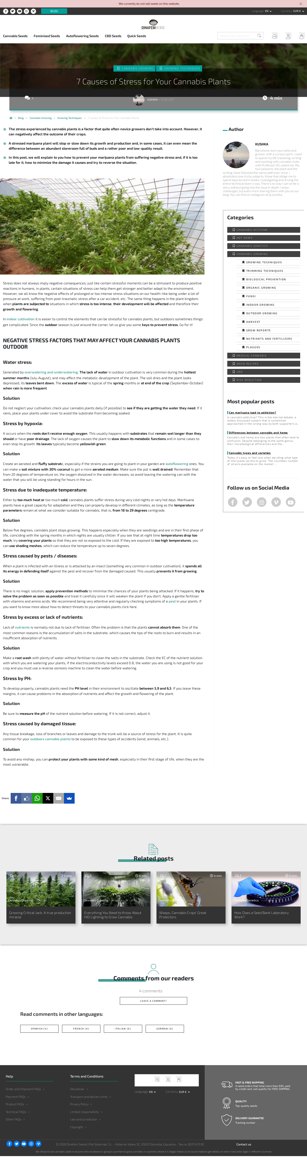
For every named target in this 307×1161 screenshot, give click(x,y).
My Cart (300, 36)
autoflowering (177, 464)
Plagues (253, 347)
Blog (54, 11)
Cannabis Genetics (252, 245)
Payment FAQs (16, 1101)
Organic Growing (261, 287)
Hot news (245, 237)
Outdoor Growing (262, 313)
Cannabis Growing (138, 68)
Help (272, 36)
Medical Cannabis (252, 355)
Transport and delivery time (88, 1101)
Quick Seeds (136, 36)
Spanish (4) (39, 1033)
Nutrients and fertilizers (269, 338)
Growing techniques (182, 68)
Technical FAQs (16, 1117)
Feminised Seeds (47, 36)
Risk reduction (249, 380)
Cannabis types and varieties (250, 453)
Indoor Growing (260, 304)
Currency (286, 11)
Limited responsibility (84, 1117)
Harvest (253, 321)
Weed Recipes (248, 363)
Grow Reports (258, 330)
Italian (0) (123, 1033)
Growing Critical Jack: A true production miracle (35, 915)
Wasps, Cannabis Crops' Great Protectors (187, 915)
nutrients (22, 627)
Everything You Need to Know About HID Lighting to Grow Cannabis (111, 917)
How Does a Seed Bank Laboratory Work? (255, 915)
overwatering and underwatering (51, 372)
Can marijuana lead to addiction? (252, 412)
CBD (240, 371)
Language (258, 11)
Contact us (243, 1149)
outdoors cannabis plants (50, 739)
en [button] (267, 11)
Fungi (251, 296)
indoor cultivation (21, 319)
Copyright (76, 1132)
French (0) (81, 1033)
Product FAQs (15, 1109)
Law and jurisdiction (83, 1124)
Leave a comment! (153, 1005)
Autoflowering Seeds (82, 36)
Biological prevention (266, 279)
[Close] (301, 4)
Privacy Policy (79, 1109)
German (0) (164, 1033)
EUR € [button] (297, 11)
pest (172, 601)
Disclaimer (77, 1094)
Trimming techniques (264, 270)
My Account (286, 36)
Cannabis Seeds (15, 36)
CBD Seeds (113, 36)
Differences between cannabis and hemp (258, 432)
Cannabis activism (252, 229)
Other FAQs (13, 1124)
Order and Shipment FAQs (23, 1094)
